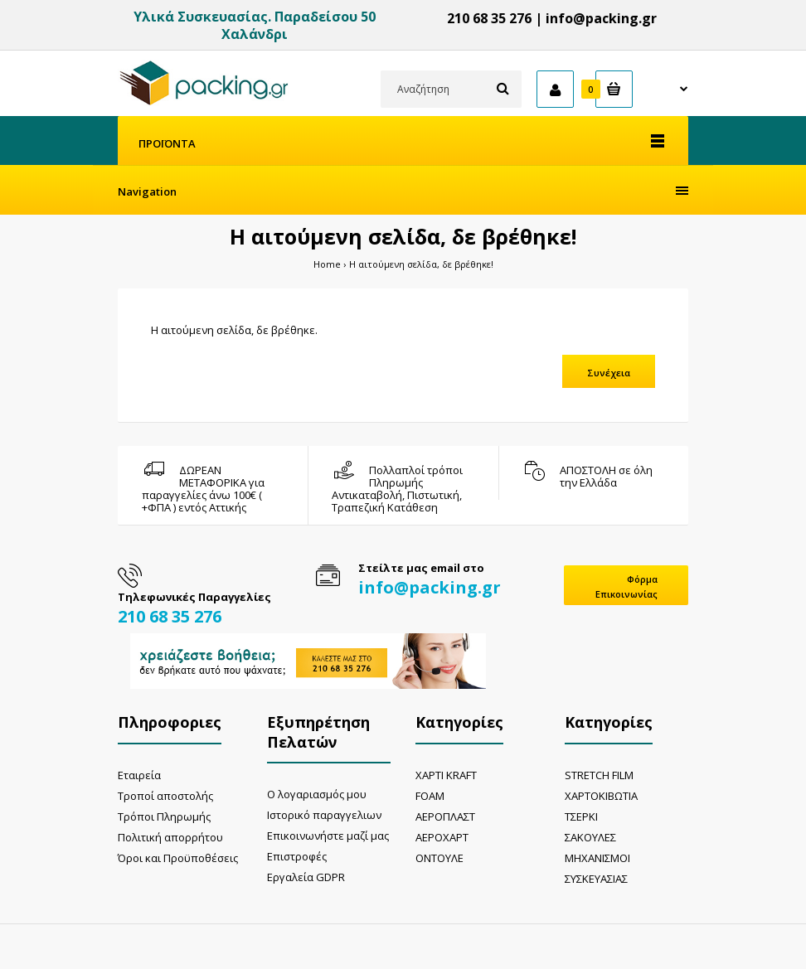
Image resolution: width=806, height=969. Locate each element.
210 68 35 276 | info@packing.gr (552, 18)
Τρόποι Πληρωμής (164, 816)
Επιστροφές (297, 856)
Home (327, 264)
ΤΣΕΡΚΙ (581, 816)
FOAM (429, 795)
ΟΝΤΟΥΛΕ (439, 857)
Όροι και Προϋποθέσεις (178, 857)
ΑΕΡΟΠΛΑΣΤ (445, 816)
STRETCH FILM (599, 775)
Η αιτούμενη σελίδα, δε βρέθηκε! (421, 264)
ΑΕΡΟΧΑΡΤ (442, 837)
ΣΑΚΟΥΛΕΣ (590, 837)
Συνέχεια (608, 372)
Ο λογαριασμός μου (317, 794)
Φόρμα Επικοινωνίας (626, 586)
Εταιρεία (139, 775)
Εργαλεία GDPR (306, 877)
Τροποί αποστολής (165, 795)
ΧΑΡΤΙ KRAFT (446, 775)
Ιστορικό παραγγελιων (324, 814)
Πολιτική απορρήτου (170, 837)
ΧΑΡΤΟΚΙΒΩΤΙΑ (601, 795)
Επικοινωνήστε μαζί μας (328, 835)
